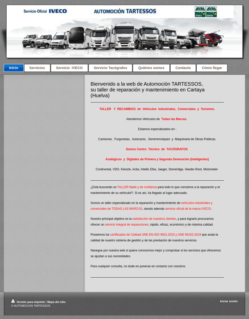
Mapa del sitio (56, 301)
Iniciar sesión (229, 301)
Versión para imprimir (28, 301)
